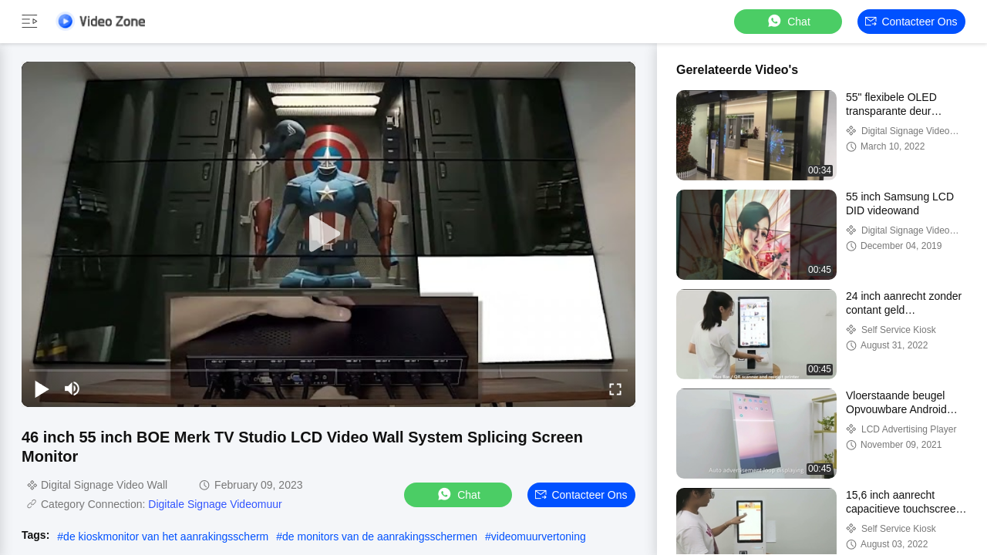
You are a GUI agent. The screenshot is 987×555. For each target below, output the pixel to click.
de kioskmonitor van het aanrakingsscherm (165, 536)
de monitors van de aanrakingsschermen (379, 536)
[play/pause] (41, 388)
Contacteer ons (911, 21)
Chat (788, 21)
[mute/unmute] (72, 388)
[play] (328, 234)
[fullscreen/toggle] (615, 388)
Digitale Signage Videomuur (214, 504)
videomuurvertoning (538, 536)
